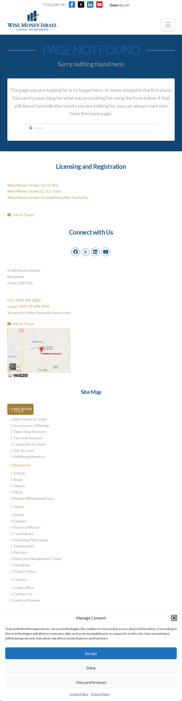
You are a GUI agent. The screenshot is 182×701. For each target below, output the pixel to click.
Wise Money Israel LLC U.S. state (34, 191)
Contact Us (21, 594)
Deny (91, 667)
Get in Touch (20, 215)
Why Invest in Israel (28, 419)
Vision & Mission (25, 527)
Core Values (21, 533)
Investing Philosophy (29, 540)
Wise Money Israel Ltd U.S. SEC (33, 185)
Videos (17, 485)
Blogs (16, 479)
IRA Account (22, 450)
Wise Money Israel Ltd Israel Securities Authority (47, 197)
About (17, 506)
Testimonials (22, 546)
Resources (20, 465)
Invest (17, 411)
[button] (174, 618)
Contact (18, 579)
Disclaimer (20, 565)
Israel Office (22, 587)
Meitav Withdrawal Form (31, 498)
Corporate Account (27, 444)
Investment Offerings (30, 425)
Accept (91, 653)
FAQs (16, 492)
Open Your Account (28, 431)
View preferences (91, 682)
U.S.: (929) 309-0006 (24, 300)
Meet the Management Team (35, 558)
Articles (18, 473)
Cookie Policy (78, 694)
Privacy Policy (100, 694)
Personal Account (26, 438)
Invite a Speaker (25, 600)
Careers (18, 521)
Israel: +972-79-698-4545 (28, 306)
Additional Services (27, 456)
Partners (19, 552)
